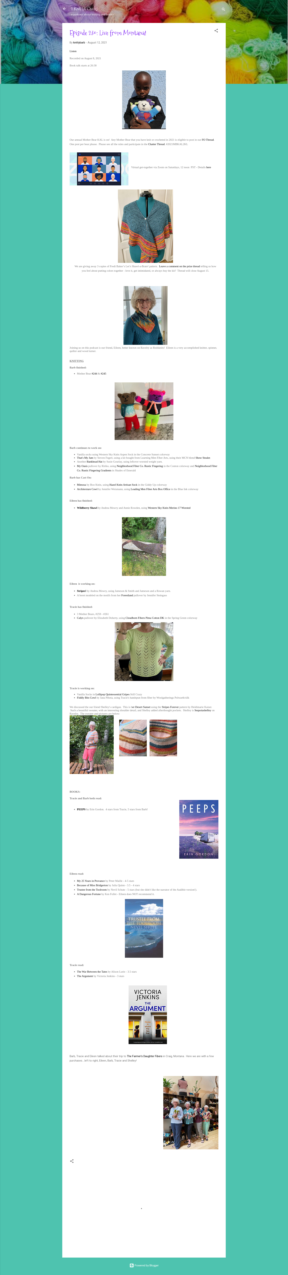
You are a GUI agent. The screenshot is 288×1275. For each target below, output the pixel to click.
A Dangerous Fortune (89, 894)
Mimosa (81, 484)
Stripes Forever (170, 707)
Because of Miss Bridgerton (92, 885)
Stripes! (81, 590)
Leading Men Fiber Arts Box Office (150, 489)
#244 (94, 373)
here (208, 167)
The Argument (85, 976)
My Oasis (82, 466)
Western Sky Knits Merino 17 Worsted (169, 507)
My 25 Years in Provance (91, 880)
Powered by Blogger (144, 1265)
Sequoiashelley (203, 710)
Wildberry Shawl (87, 507)
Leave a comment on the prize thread (179, 266)
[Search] (223, 10)
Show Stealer (203, 457)
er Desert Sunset (141, 707)
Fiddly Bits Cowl (86, 697)
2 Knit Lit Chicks (84, 9)
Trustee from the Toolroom (92, 889)
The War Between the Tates (92, 971)
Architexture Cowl (87, 489)
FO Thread (208, 139)
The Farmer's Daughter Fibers (144, 1056)
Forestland (127, 595)
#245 (103, 373)
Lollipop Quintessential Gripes (112, 694)
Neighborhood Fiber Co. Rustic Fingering (140, 466)
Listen (73, 51)
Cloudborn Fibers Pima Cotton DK (144, 617)
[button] (216, 31)
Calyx (80, 617)
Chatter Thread (156, 144)
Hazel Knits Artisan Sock (123, 484)
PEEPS (81, 809)
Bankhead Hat (94, 461)
